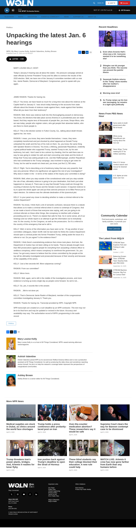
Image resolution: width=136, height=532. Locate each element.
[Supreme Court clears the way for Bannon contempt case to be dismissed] (115, 417)
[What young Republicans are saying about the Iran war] (105, 144)
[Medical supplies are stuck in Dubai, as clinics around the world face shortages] (21, 417)
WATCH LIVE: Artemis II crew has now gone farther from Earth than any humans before (114, 468)
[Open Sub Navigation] (15, 21)
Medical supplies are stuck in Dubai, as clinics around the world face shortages (20, 431)
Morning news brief (111, 98)
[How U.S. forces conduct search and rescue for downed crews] (105, 170)
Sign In (101, 5)
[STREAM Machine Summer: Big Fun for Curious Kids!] (105, 278)
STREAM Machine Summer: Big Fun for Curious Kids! (120, 277)
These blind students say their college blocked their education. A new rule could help (83, 468)
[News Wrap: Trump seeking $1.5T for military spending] (105, 157)
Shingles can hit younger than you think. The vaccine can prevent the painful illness (115, 73)
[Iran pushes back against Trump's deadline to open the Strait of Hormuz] (52, 452)
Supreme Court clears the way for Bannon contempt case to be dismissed (114, 431)
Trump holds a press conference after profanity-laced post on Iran (52, 431)
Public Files (52, 494)
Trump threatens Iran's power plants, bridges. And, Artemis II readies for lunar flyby (20, 468)
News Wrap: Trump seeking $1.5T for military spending (120, 156)
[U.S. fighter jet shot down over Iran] (105, 183)
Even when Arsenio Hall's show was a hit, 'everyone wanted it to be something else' (114, 59)
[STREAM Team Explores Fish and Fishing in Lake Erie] (105, 250)
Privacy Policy (52, 497)
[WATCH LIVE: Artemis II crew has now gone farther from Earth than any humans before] (115, 452)
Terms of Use (52, 499)
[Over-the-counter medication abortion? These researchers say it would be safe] (83, 417)
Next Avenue (79, 492)
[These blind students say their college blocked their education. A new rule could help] (83, 452)
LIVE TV (112, 5)
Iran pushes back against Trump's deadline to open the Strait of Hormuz (51, 466)
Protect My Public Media (83, 494)
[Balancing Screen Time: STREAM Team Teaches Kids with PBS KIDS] (105, 264)
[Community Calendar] (114, 205)
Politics (9, 32)
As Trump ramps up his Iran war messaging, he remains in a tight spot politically (115, 107)
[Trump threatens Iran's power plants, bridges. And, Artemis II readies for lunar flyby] (21, 452)
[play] (7, 15)
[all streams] (124, 15)
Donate (126, 5)
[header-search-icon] (94, 5)
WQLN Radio (52, 506)
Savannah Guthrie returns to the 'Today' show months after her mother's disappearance (115, 87)
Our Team (51, 492)
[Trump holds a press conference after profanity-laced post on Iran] (52, 417)
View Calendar (114, 233)
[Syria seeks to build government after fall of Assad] (105, 131)
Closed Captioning (54, 495)
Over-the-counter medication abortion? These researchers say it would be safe (82, 432)
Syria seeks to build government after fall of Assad (120, 130)
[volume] (13, 15)
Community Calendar (114, 220)
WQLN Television (53, 504)
